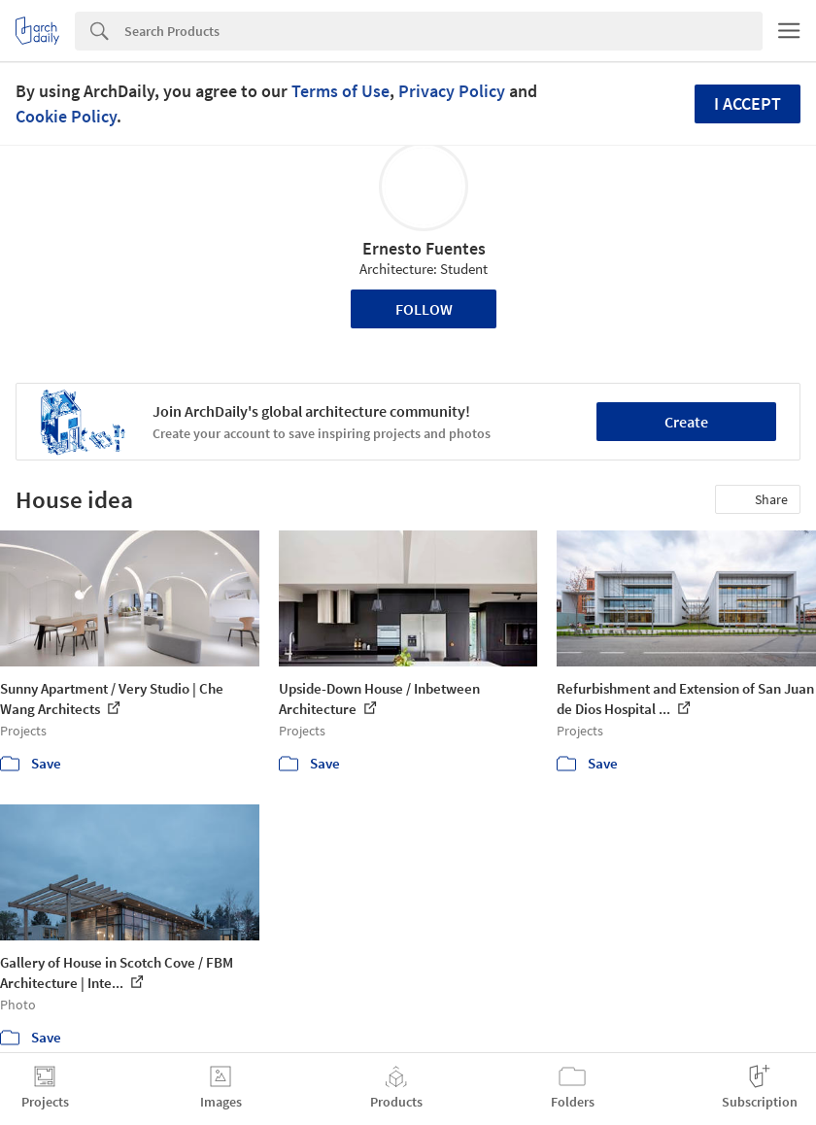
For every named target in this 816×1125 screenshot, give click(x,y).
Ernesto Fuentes (424, 248)
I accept (747, 103)
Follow (424, 309)
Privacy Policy (451, 91)
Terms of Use (340, 91)
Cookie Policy (66, 116)
